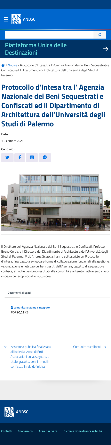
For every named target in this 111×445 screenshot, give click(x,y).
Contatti (6, 431)
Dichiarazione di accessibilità (82, 431)
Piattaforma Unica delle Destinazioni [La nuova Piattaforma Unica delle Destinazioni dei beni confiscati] (36, 48)
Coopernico (25, 431)
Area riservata (48, 431)
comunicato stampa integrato (30, 307)
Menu (6, 20)
